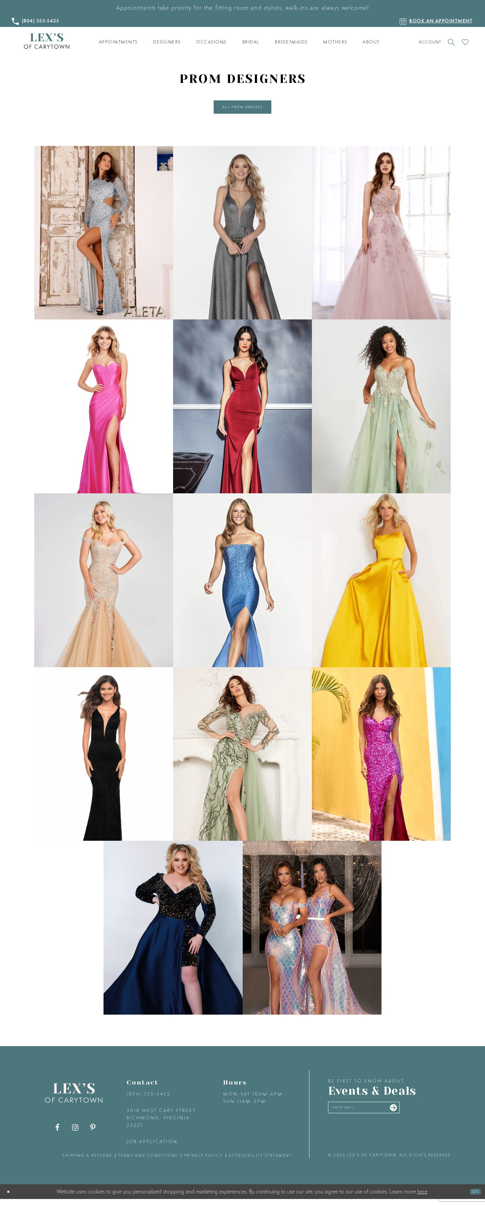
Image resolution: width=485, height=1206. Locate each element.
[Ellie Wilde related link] (103, 587)
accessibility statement (260, 1162)
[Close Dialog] (11, 1198)
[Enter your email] (385, 1118)
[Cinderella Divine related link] (242, 413)
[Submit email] (431, 1117)
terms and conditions (148, 1162)
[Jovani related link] (381, 587)
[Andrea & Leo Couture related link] (381, 239)
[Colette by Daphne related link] (381, 413)
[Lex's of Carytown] (46, 41)
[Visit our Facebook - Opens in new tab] (57, 1134)
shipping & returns (87, 1162)
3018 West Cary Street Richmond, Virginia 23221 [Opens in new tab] (161, 1124)
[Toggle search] (451, 42)
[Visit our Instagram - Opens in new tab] (75, 1134)
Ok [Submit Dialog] (472, 1198)
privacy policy (203, 1162)
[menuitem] (118, 42)
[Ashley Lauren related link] (103, 413)
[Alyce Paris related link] (242, 239)
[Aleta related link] (103, 239)
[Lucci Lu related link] (242, 761)
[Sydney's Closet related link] (173, 935)
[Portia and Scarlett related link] (312, 935)
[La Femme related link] (103, 761)
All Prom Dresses (243, 110)
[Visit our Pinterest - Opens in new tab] (93, 1134)
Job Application (152, 1148)
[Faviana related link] (242, 587)
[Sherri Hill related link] (381, 761)
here (422, 1198)
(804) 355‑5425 (149, 1101)
